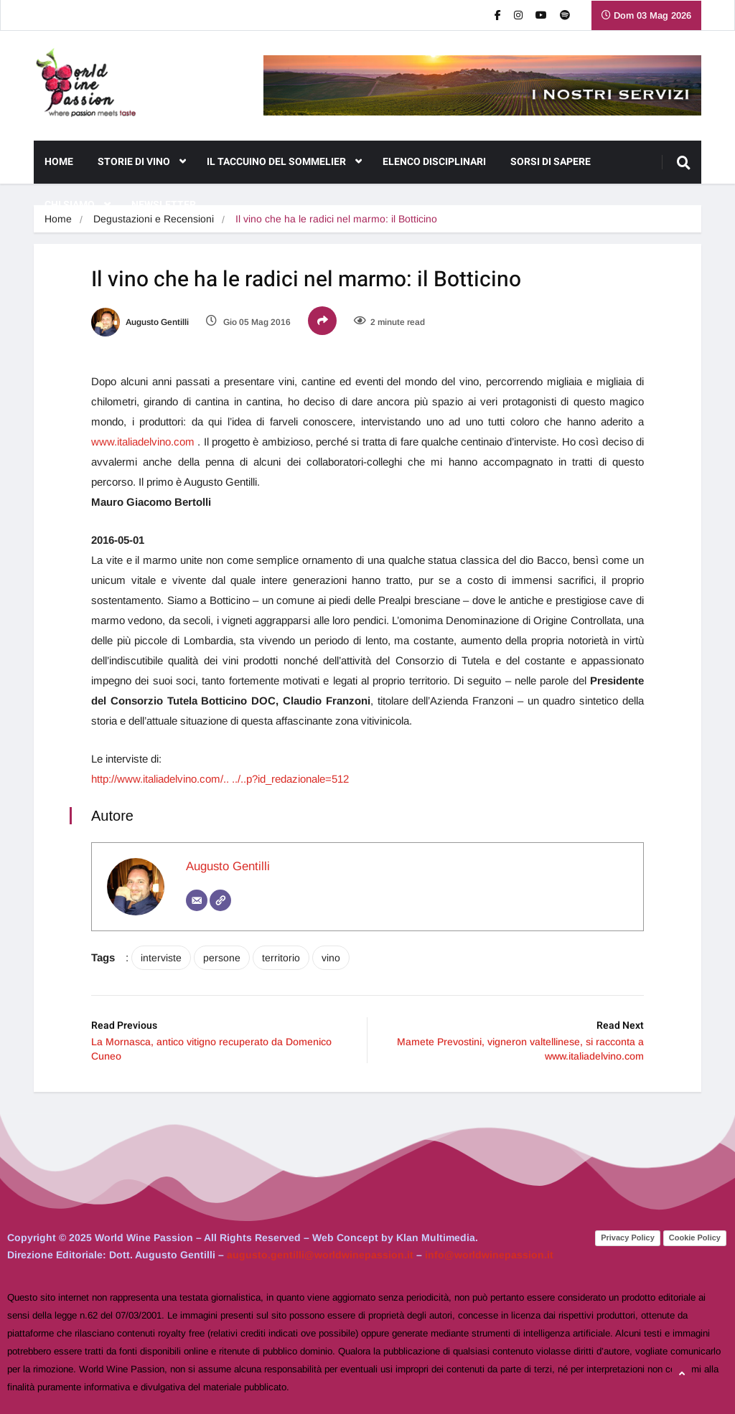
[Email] (196, 900)
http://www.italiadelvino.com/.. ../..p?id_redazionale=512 (220, 779)
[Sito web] (220, 900)
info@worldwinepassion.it (489, 1254)
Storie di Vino (142, 162)
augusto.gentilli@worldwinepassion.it (320, 1254)
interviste (161, 957)
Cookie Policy (695, 1237)
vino (331, 957)
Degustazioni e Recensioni (153, 219)
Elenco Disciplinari (434, 161)
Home (59, 161)
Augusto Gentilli (140, 322)
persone (221, 957)
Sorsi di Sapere (550, 161)
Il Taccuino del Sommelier (284, 162)
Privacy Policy (628, 1237)
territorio (281, 957)
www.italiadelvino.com (143, 441)
